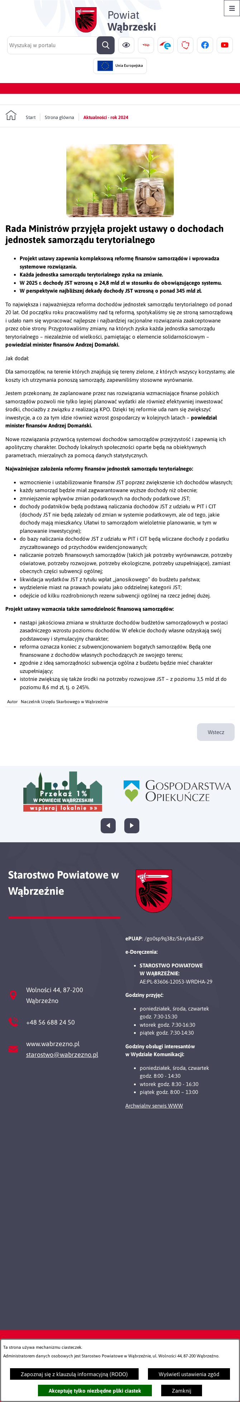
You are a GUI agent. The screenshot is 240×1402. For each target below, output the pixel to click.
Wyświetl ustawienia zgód (189, 1374)
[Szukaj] (106, 45)
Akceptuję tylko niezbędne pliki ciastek (95, 1391)
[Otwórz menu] (232, 8)
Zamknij (181, 1391)
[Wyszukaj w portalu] (61, 45)
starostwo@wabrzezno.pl (62, 1054)
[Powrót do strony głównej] (20, 115)
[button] (120, 215)
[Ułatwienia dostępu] (126, 45)
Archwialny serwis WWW (154, 1106)
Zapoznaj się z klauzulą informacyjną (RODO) (74, 1374)
